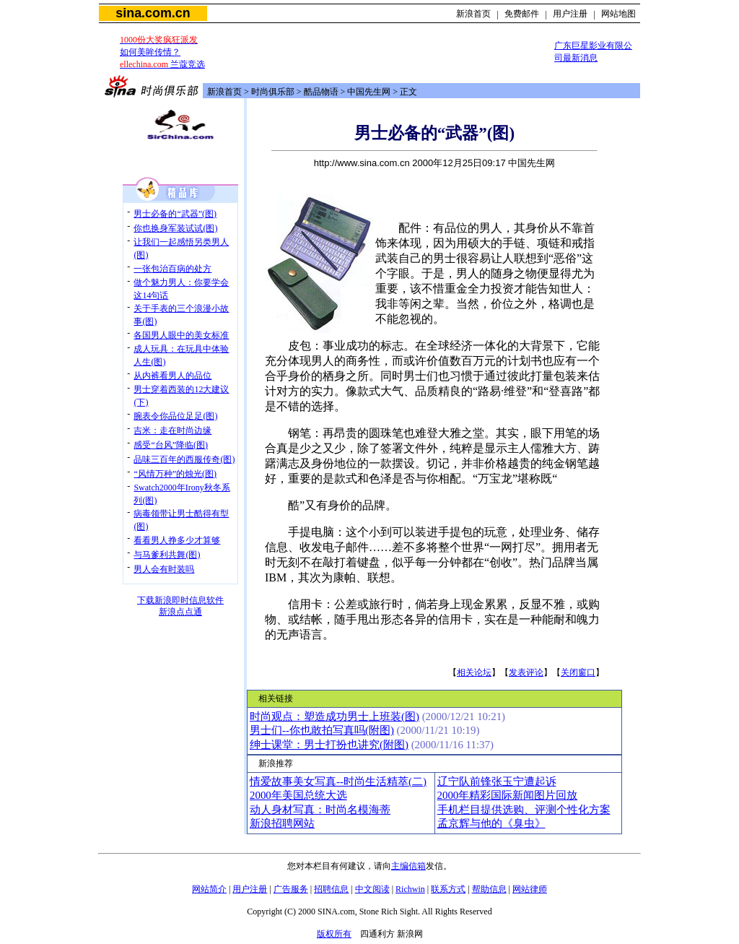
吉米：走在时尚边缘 (172, 430)
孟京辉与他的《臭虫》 (491, 823)
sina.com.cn (152, 13)
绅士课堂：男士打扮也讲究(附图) (329, 744)
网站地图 (618, 14)
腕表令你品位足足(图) (175, 416)
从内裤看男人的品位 (172, 376)
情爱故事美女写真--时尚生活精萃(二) (338, 781)
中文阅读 (372, 889)
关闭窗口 (578, 672)
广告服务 (291, 889)
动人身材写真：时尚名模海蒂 (320, 809)
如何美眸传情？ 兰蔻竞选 (162, 52)
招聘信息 (331, 889)
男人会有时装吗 (164, 569)
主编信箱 (408, 866)
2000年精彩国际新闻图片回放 (507, 795)
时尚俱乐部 (272, 92)
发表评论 (526, 672)
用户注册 (570, 14)
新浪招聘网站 (282, 823)
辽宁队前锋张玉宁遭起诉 (496, 781)
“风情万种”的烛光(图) (175, 474)
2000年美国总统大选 (298, 795)
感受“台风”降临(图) (171, 445)
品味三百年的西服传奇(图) (184, 459)
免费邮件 (521, 14)
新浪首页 (473, 14)
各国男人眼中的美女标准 (181, 335)
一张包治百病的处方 (172, 269)
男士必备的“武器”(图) (175, 214)
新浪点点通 (180, 612)
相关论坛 (474, 672)
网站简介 (209, 889)
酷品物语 (321, 92)
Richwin (410, 889)
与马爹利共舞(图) (167, 555)
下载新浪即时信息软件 (180, 600)
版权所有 (334, 934)
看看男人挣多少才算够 (177, 540)
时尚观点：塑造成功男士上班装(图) (334, 716)
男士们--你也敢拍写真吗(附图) (322, 730)
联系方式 (448, 889)
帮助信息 (489, 889)
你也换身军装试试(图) (175, 228)
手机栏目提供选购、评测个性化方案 (524, 809)
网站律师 (529, 889)
